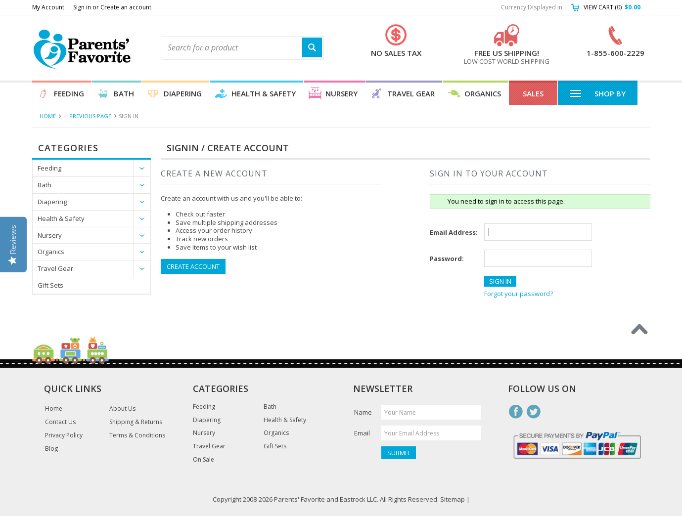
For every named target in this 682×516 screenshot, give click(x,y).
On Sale (203, 460)
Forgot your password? (518, 293)
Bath (124, 93)
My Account (48, 7)
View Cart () (612, 7)
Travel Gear (411, 93)
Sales (533, 93)
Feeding (69, 93)
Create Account (193, 266)
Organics (482, 93)
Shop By (598, 92)
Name (363, 412)
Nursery (341, 93)
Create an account (125, 7)
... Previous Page (87, 116)
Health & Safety (263, 93)
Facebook (516, 412)
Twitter (534, 412)
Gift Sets (50, 285)
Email (362, 433)
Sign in (82, 7)
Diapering (183, 93)
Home (48, 116)
